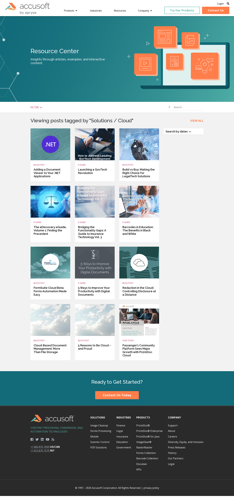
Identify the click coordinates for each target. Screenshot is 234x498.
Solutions (97, 419)
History (172, 455)
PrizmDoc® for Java (147, 438)
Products (143, 419)
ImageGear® (143, 444)
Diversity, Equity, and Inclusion (185, 444)
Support (173, 427)
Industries (123, 419)
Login (215, 4)
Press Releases (176, 449)
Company (174, 419)
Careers (172, 438)
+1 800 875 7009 (40, 449)
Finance (120, 427)
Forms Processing (100, 433)
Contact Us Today (117, 397)
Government (123, 449)
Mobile (94, 438)
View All (196, 122)
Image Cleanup (99, 427)
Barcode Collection (147, 460)
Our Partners (175, 460)
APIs (138, 471)
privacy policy (151, 490)
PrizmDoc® (143, 427)
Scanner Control (99, 444)
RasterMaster (144, 449)
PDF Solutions (98, 449)
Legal (119, 433)
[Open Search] (223, 4)
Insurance (122, 438)
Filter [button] (36, 109)
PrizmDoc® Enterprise (149, 433)
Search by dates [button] (178, 133)
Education (122, 444)
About (171, 433)
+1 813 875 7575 (40, 452)
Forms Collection (146, 455)
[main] (117, 195)
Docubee (141, 466)
